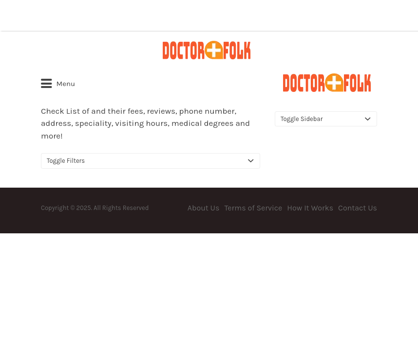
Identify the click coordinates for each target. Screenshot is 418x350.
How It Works (310, 207)
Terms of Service (253, 207)
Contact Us (357, 207)
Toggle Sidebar (302, 118)
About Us (204, 207)
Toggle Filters (66, 160)
